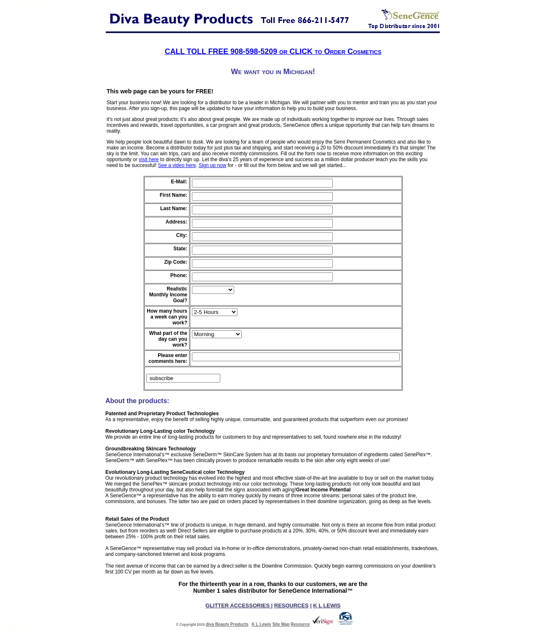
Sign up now (212, 165)
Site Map (280, 624)
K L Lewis (261, 624)
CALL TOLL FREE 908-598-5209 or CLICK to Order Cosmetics (273, 51)
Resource (300, 624)
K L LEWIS (326, 605)
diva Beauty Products (227, 624)
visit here (149, 159)
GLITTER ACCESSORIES (238, 605)
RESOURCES (291, 605)
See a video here (177, 165)
